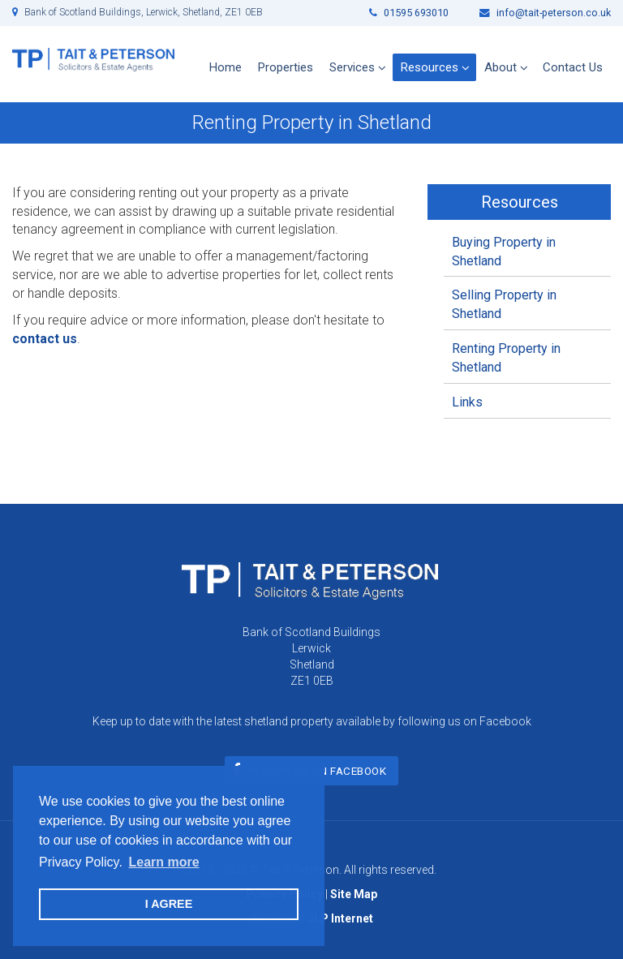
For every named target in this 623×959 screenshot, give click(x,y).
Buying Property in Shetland (504, 251)
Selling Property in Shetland (504, 304)
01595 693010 (409, 12)
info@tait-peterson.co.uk (545, 12)
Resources (429, 67)
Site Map (353, 894)
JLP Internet (340, 918)
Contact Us (573, 67)
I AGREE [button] (169, 903)
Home (225, 67)
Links (467, 402)
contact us (44, 338)
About (500, 67)
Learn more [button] (163, 862)
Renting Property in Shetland (506, 358)
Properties (285, 67)
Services (352, 67)
